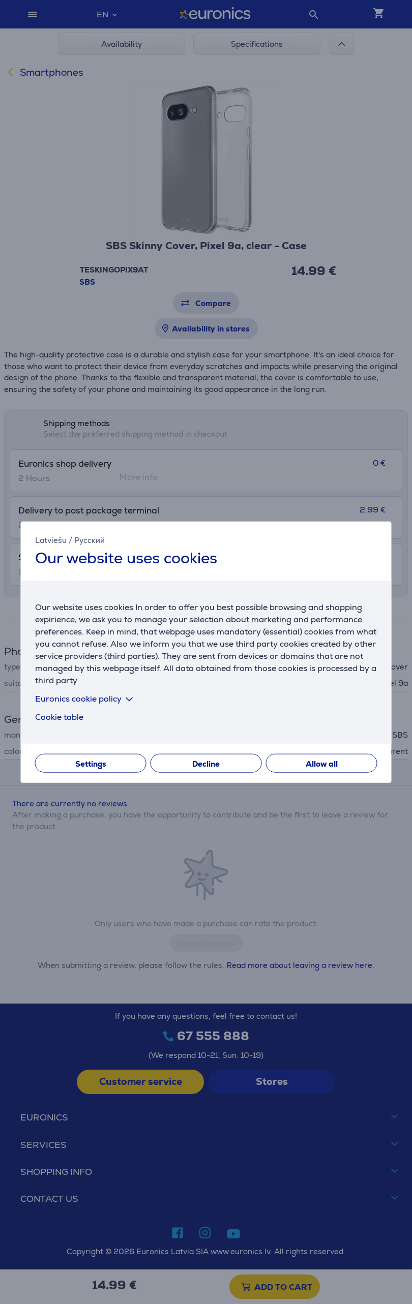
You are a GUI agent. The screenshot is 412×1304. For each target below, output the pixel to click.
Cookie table (59, 717)
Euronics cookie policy (86, 698)
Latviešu (51, 539)
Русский (89, 539)
